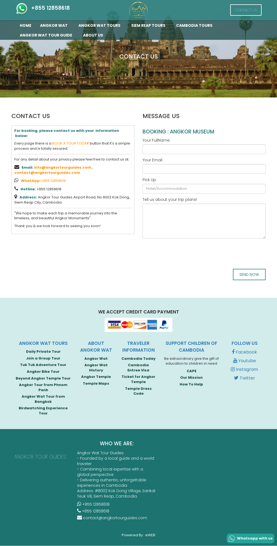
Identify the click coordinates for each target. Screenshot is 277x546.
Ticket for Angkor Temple (138, 380)
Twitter (244, 378)
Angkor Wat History (96, 368)
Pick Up (149, 179)
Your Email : (153, 160)
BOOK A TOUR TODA (70, 143)
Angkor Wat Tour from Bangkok (43, 399)
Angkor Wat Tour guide (47, 35)
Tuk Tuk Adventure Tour (43, 365)
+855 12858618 (42, 8)
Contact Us (246, 10)
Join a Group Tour (43, 358)
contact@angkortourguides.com (47, 172)
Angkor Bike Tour (43, 372)
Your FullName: (156, 140)
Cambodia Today (138, 359)
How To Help (191, 384)
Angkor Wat (55, 25)
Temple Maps (96, 384)
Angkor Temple (96, 377)
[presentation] (184, 253)
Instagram (244, 370)
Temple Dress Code (138, 392)
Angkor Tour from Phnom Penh (43, 388)
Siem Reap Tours (149, 25)
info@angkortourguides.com (62, 167)
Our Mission (191, 378)
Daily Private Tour (43, 352)
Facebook (244, 352)
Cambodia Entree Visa (138, 368)
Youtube (244, 361)
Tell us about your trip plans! (170, 199)
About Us (93, 35)
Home (25, 25)
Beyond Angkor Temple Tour (43, 378)
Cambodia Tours (195, 25)
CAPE (191, 371)
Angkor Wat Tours (100, 25)
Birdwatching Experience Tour (43, 411)
